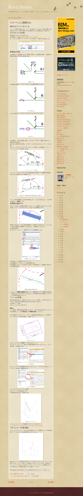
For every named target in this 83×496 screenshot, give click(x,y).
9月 (61, 234)
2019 (60, 211)
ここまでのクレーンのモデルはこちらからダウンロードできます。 (27, 425)
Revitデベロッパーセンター (63, 100)
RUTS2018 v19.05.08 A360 (63, 121)
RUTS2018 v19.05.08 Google (64, 124)
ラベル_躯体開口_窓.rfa (62, 148)
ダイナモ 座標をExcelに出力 (63, 136)
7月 (61, 238)
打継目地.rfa (60, 140)
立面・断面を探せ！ (64, 219)
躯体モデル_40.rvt (61, 153)
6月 (61, 240)
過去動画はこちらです (62, 75)
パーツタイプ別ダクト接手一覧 (64, 113)
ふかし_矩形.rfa (60, 150)
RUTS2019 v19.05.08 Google (64, 119)
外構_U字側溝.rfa (61, 117)
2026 (60, 195)
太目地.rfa (59, 142)
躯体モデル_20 (60, 161)
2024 (60, 200)
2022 (60, 204)
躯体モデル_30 (60, 163)
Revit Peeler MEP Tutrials (63, 96)
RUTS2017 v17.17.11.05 (62, 126)
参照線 (37, 476)
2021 (60, 207)
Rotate (25, 476)
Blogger (51, 492)
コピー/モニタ (62, 222)
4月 (61, 245)
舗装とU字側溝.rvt (61, 115)
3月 (61, 247)
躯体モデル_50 (60, 144)
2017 (60, 216)
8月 (61, 236)
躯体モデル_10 (60, 159)
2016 (60, 255)
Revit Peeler (20, 7)
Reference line (20, 476)
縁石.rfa (59, 132)
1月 (61, 252)
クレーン (30, 476)
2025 (60, 198)
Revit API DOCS (61, 106)
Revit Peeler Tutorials (62, 93)
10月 (61, 231)
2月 (61, 249)
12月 (61, 217)
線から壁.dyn (60, 134)
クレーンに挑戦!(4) (63, 226)
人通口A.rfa (59, 155)
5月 (61, 243)
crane (15, 476)
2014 (60, 259)
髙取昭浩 (69, 174)
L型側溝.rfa (59, 130)
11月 (61, 229)
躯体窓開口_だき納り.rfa (62, 146)
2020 (60, 209)
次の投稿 (11, 482)
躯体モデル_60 (60, 138)
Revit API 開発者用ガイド (63, 104)
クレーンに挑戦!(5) (63, 224)
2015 (60, 257)
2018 (60, 213)
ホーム (31, 482)
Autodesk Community (62, 98)
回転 (34, 476)
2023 (60, 202)
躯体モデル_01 (60, 157)
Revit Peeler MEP (61, 102)
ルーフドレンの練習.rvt (62, 128)
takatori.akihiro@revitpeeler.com (64, 85)
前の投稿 (51, 482)
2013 (60, 261)
